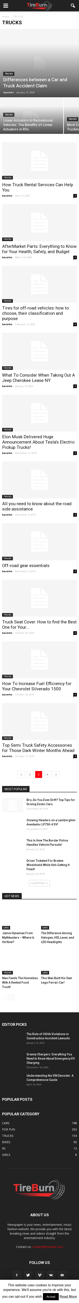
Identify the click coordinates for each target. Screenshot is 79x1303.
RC (4, 1148)
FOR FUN (8, 1129)
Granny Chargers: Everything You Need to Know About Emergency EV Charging (51, 1058)
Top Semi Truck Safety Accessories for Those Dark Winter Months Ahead (38, 748)
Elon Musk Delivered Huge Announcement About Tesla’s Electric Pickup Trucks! (38, 442)
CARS (6, 927)
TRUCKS (9, 74)
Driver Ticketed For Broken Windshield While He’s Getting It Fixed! (48, 865)
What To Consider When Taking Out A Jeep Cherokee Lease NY (38, 378)
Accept (50, 1296)
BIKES (6, 1142)
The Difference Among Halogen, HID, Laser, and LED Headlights (57, 937)
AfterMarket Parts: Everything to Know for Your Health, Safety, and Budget (39, 249)
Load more (39, 883)
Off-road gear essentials (26, 565)
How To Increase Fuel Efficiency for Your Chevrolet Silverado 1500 (36, 686)
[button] (73, 5)
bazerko (9, 92)
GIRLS (6, 1155)
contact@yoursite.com (47, 1247)
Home (5, 16)
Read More (68, 1296)
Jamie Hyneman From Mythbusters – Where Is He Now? (18, 937)
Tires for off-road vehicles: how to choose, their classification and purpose (35, 313)
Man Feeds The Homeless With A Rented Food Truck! (20, 982)
